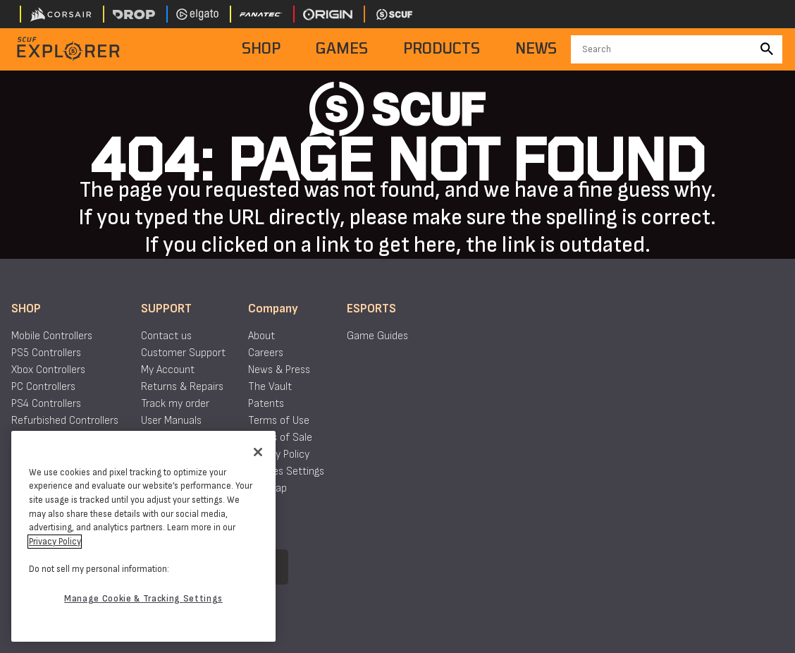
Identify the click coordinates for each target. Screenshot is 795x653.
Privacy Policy (278, 454)
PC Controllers (43, 386)
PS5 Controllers (46, 353)
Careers (265, 353)
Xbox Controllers (48, 370)
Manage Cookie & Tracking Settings (143, 598)
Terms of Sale (280, 437)
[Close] (257, 452)
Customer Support (183, 353)
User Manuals (171, 420)
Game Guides (377, 336)
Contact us (166, 336)
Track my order (175, 403)
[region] (143, 536)
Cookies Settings (286, 471)
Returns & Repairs (182, 386)
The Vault (270, 386)
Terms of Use (278, 420)
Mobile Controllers (51, 336)
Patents (266, 403)
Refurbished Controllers (64, 420)
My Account (168, 370)
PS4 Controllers (46, 403)
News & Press (279, 370)
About (261, 336)
